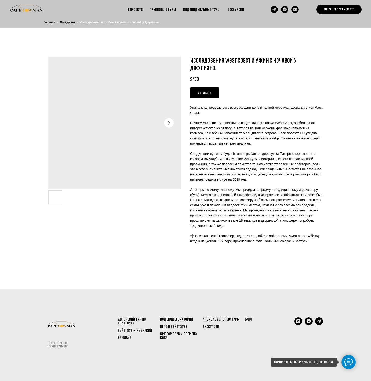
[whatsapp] (284, 9)
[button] (339, 9)
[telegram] (274, 9)
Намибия (125, 338)
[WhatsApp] (309, 324)
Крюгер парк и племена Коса (178, 336)
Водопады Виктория (176, 319)
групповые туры (163, 9)
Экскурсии (235, 9)
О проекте (135, 9)
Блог (248, 319)
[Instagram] (298, 324)
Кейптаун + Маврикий (135, 330)
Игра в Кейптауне (173, 326)
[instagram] (295, 9)
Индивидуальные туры (201, 9)
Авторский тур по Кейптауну (132, 321)
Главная (49, 22)
